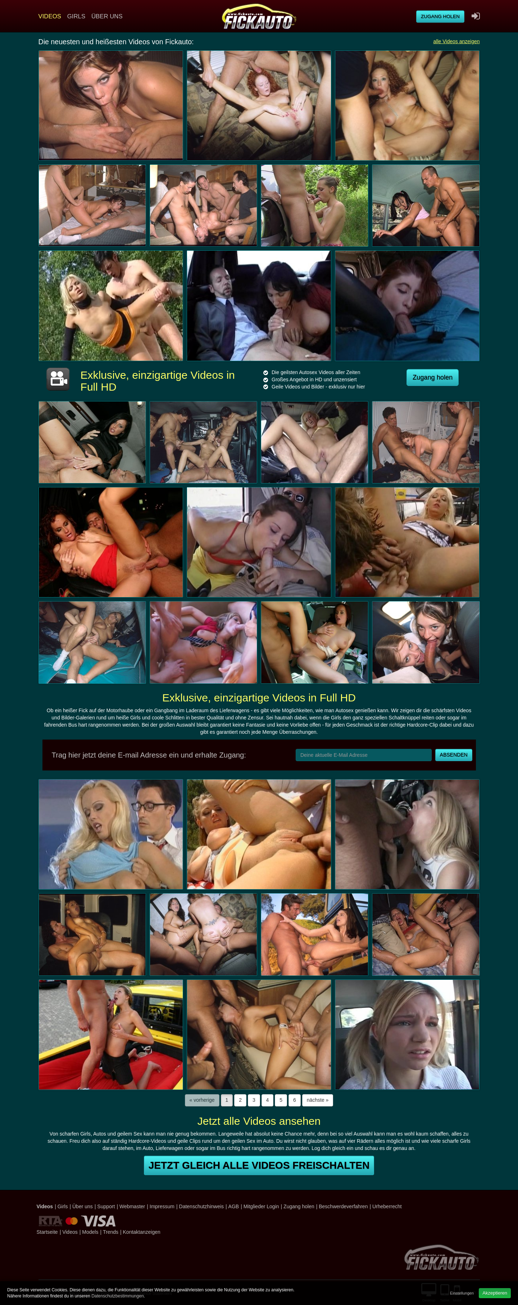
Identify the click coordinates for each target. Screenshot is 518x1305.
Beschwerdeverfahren (343, 1206)
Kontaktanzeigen (141, 1232)
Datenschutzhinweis (201, 1206)
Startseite (47, 1232)
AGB (233, 1206)
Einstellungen (462, 1293)
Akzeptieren (494, 1293)
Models (90, 1232)
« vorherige (202, 1100)
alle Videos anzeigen (456, 41)
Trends (110, 1232)
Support (106, 1206)
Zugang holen (440, 16)
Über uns (107, 16)
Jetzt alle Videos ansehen (259, 1121)
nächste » (318, 1100)
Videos (49, 16)
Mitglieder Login (261, 1206)
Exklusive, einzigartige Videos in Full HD (259, 698)
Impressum (162, 1206)
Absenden (454, 755)
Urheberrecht (387, 1206)
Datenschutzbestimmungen (117, 1296)
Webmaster (132, 1206)
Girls (76, 16)
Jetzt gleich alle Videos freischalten (259, 1165)
